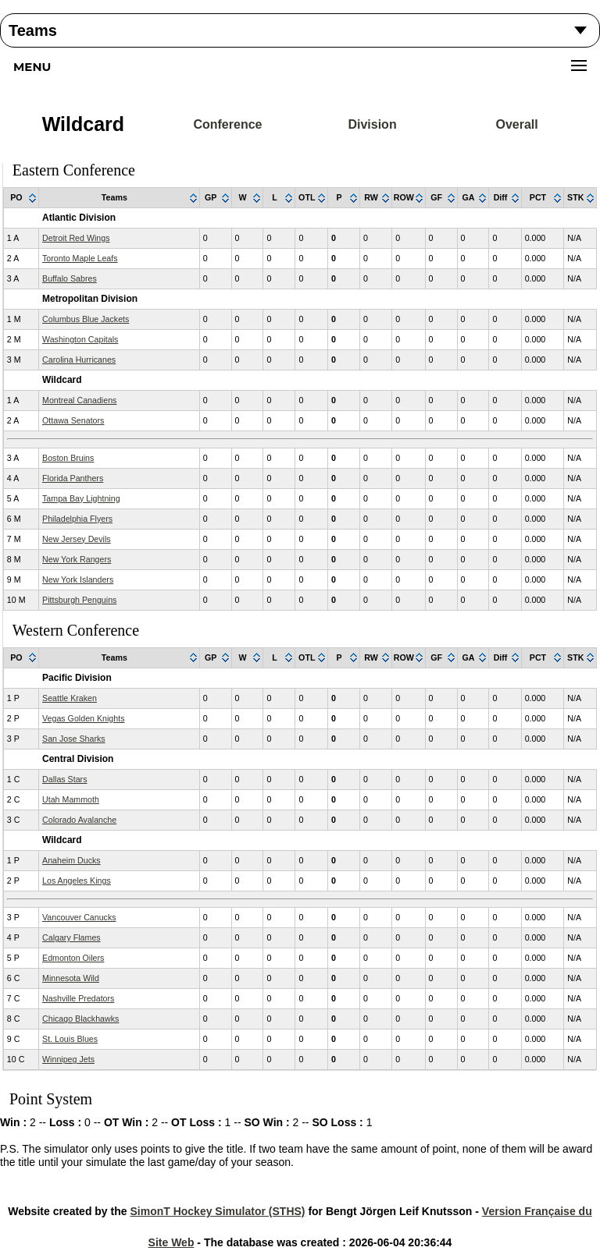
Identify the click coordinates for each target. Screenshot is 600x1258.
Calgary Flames (71, 937)
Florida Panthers (72, 478)
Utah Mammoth (70, 799)
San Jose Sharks (73, 738)
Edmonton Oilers (73, 957)
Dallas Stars (64, 779)
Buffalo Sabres (69, 278)
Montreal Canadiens (79, 400)
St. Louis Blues (70, 1039)
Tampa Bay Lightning (81, 498)
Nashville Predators (78, 998)
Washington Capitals (80, 339)
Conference (227, 124)
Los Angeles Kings (76, 880)
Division (372, 124)
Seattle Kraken (69, 698)
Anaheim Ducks (71, 860)
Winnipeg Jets (68, 1059)
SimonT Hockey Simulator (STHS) (217, 1211)
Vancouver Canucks (79, 917)
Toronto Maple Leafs (80, 258)
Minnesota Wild (70, 978)
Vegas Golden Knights (83, 718)
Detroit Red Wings (75, 238)
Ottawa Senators (73, 420)
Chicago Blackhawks (80, 1018)
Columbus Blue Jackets (85, 319)
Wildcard (83, 124)
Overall (516, 124)
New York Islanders (77, 579)
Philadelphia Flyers (77, 518)
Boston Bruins (68, 457)
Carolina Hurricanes (79, 359)
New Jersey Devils (76, 539)
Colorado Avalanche (79, 819)
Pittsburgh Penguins (79, 599)
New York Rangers (76, 559)
